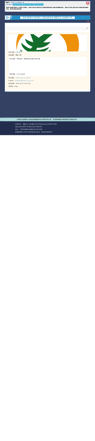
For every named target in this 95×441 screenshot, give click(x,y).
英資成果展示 (9, 4)
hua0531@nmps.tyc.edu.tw (24, 81)
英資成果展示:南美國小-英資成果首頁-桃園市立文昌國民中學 (48, 18)
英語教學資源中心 (39, 4)
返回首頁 (78, 126)
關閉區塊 (87, 3)
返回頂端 (86, 126)
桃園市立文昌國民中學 (17, 2)
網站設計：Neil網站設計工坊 (10, 128)
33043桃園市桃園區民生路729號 (31, 129)
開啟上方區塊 (88, 21)
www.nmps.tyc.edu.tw (23, 78)
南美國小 (18, 52)
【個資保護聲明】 (47, 132)
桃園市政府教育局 (18, 4)
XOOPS (50, 124)
